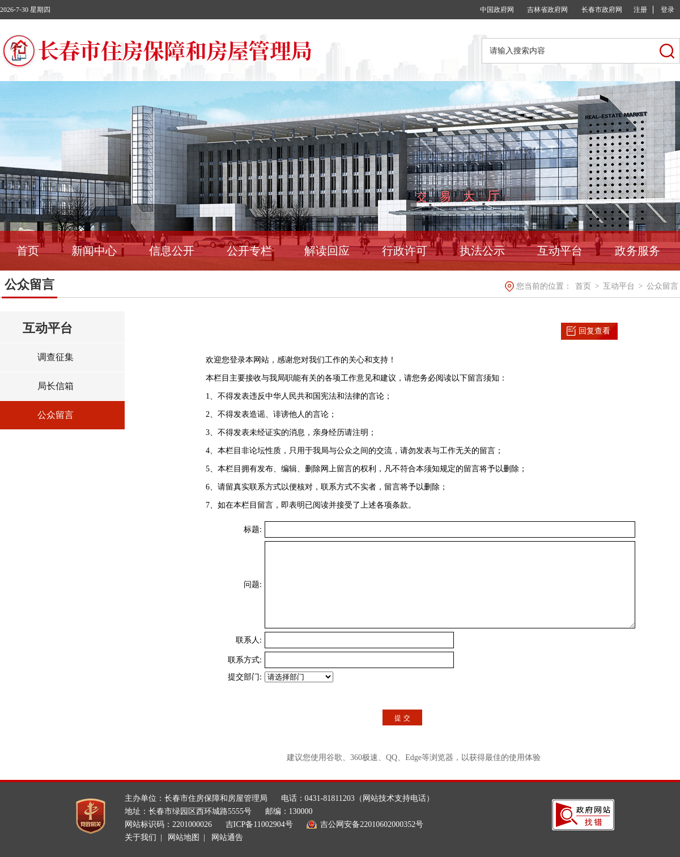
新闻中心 (94, 250)
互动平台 (560, 250)
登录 (667, 10)
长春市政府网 (601, 10)
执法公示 (482, 250)
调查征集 (55, 357)
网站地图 (183, 837)
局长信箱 (55, 386)
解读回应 (327, 250)
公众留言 (662, 286)
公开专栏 (249, 250)
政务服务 (637, 250)
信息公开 (171, 250)
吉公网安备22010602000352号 (371, 824)
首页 (27, 250)
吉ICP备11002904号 (259, 824)
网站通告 (227, 837)
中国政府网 (497, 10)
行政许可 (404, 250)
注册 (640, 10)
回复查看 (594, 331)
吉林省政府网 (547, 10)
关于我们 (140, 837)
